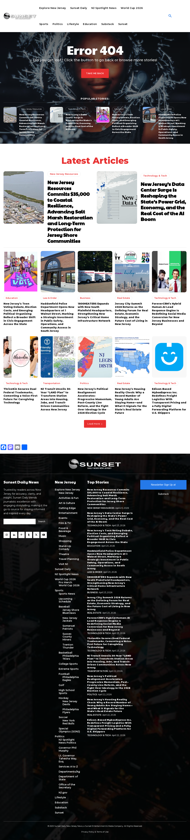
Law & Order (166, 109)
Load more (95, 423)
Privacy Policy (87, 832)
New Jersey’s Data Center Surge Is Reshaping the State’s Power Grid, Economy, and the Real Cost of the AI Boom (79, 121)
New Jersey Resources (31, 109)
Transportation (51, 383)
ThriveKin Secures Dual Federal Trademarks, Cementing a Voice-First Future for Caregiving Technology (20, 395)
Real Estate (123, 298)
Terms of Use (102, 832)
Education (119, 109)
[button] (170, 16)
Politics (84, 383)
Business (85, 298)
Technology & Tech (77, 109)
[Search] (42, 521)
